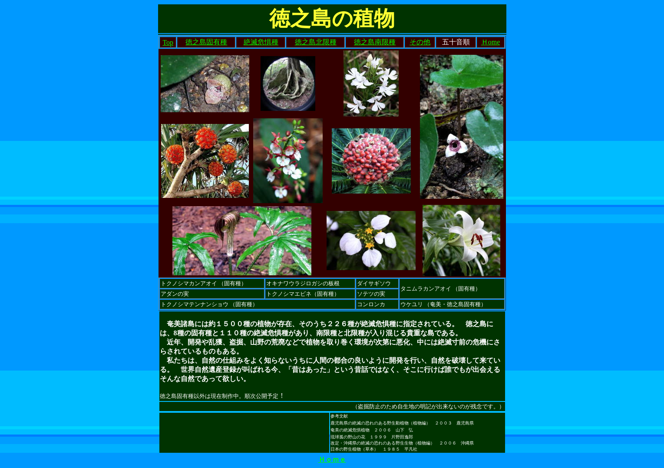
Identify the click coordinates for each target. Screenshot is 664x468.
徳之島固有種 (206, 42)
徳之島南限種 (375, 42)
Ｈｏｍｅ (332, 459)
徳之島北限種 (316, 42)
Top (167, 42)
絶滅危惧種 (261, 42)
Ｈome (490, 42)
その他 (420, 42)
